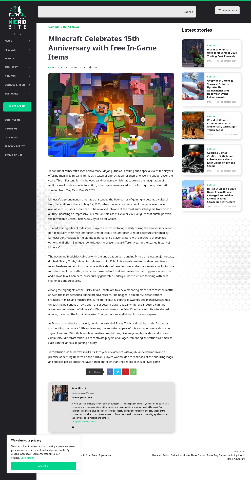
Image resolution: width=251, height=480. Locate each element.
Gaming (53, 27)
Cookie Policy (27, 457)
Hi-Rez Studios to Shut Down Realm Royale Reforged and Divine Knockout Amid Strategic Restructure (221, 195)
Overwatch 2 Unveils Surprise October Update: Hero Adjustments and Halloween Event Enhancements (220, 89)
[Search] (188, 11)
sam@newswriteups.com (83, 421)
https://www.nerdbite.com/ (82, 393)
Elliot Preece (213, 135)
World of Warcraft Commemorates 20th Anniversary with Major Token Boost (222, 125)
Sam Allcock (60, 67)
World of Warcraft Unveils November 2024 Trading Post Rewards (222, 53)
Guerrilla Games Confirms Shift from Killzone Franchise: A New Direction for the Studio (221, 159)
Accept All (43, 466)
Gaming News (70, 27)
